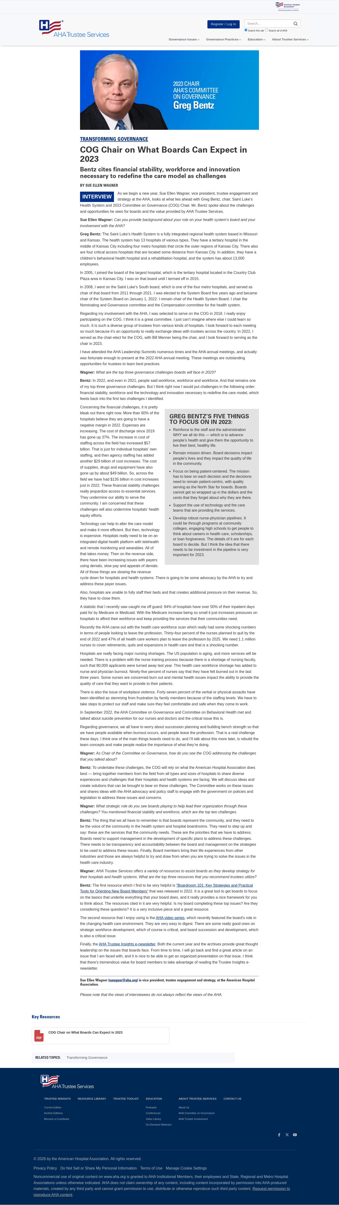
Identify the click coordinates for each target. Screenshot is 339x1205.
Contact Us (233, 1098)
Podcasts (151, 1107)
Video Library (153, 1119)
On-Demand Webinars (158, 1124)
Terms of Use (151, 1168)
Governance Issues (183, 39)
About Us (184, 1107)
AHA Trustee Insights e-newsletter (127, 944)
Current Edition (52, 1107)
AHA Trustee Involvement (193, 1119)
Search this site (256, 30)
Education (154, 1098)
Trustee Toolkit (126, 1098)
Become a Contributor (56, 1119)
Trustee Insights (57, 1098)
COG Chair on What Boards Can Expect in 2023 (85, 1032)
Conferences (153, 1113)
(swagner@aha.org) (123, 980)
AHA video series (170, 918)
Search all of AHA (278, 30)
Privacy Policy (45, 1168)
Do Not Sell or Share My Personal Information (99, 1168)
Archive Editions (53, 1113)
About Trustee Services (289, 39)
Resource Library (92, 1098)
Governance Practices (222, 39)
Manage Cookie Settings (186, 1168)
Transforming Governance (114, 139)
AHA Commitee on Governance (197, 1113)
